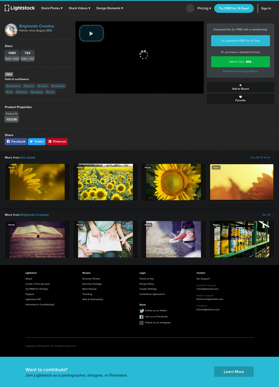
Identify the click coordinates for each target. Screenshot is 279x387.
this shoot (27, 157)
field (50, 92)
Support (29, 294)
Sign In (266, 8)
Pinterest (57, 141)
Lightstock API (33, 299)
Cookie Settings (148, 289)
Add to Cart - (240, 62)
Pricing (204, 8)
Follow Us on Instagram (158, 322)
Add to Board (241, 87)
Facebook (15, 141)
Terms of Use (147, 278)
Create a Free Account (37, 283)
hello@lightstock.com (208, 309)
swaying (36, 92)
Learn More (234, 371)
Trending (87, 294)
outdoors (58, 86)
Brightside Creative (36, 26)
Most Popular (89, 289)
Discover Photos (91, 278)
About (28, 278)
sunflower (13, 86)
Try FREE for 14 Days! (234, 8)
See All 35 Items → (262, 158)
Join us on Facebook (156, 316)
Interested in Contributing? (40, 304)
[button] (51, 8)
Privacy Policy (147, 283)
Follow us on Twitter (156, 310)
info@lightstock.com (207, 289)
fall (9, 92)
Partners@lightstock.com (210, 299)
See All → (268, 215)
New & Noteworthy (92, 299)
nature (43, 86)
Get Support (203, 278)
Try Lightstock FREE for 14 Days (240, 41)
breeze (21, 92)
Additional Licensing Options (240, 71)
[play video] (91, 33)
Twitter (36, 141)
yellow (29, 86)
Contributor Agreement (152, 294)
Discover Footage (92, 283)
